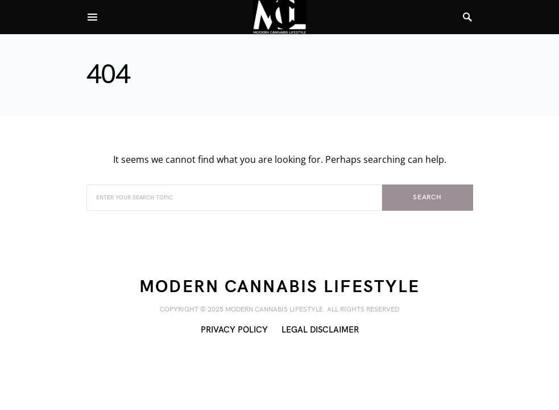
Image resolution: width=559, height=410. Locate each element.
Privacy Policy (234, 330)
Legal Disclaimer (320, 330)
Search (427, 197)
